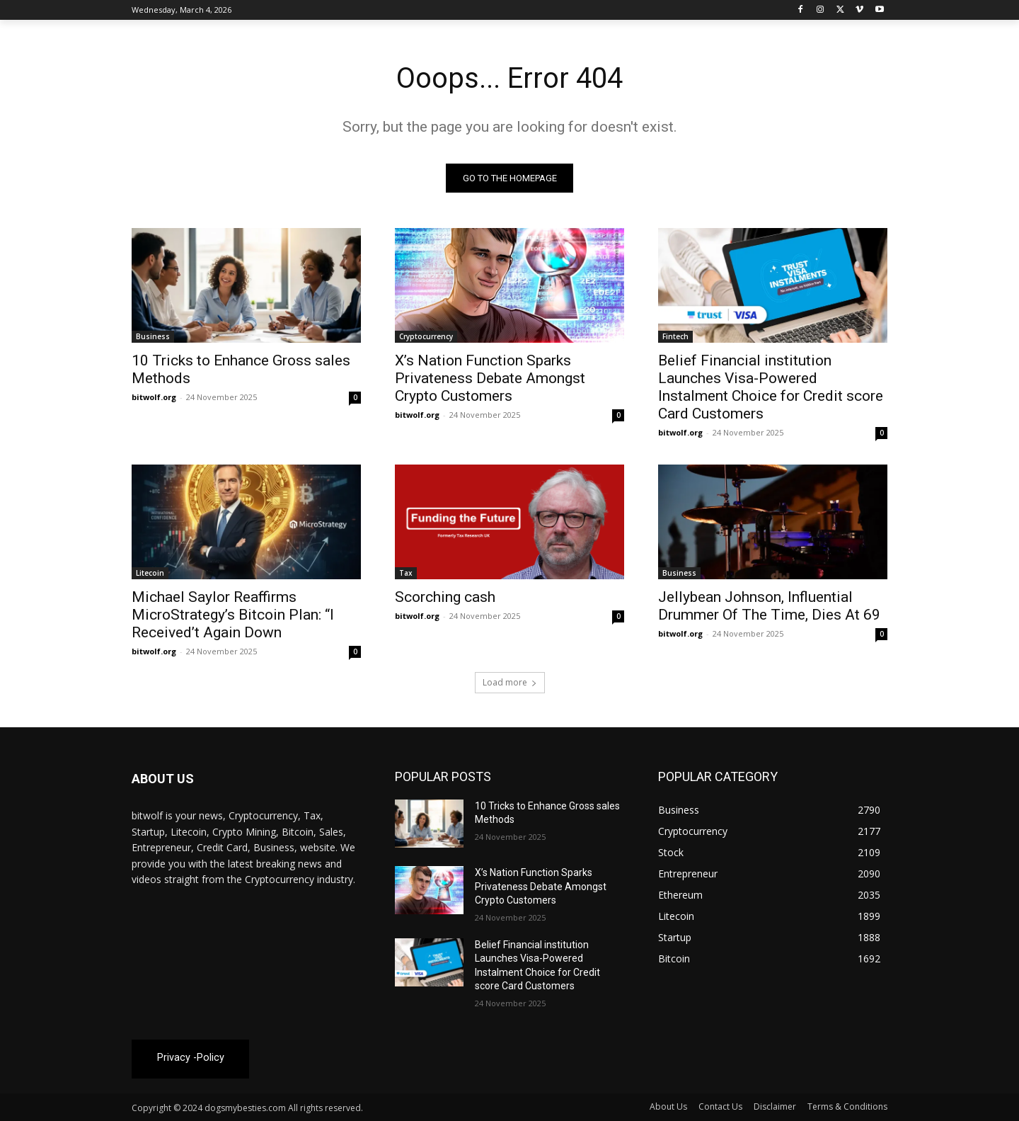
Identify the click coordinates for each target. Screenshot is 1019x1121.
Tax (406, 573)
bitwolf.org (154, 397)
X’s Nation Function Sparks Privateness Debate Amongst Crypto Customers (490, 378)
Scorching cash (445, 596)
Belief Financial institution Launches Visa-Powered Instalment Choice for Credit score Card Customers (770, 387)
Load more (510, 682)
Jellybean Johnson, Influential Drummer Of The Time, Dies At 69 (769, 605)
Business (153, 336)
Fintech (675, 336)
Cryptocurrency (426, 336)
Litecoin (150, 573)
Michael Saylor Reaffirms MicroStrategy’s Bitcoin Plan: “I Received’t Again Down (233, 614)
